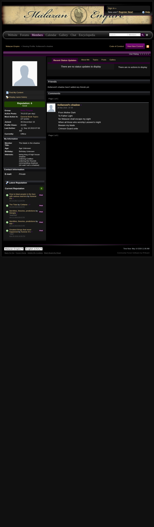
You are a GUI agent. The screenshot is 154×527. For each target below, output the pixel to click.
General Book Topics (29, 117)
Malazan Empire (12, 46)
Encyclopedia (87, 35)
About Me (85, 60)
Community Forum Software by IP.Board (133, 253)
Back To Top (9, 253)
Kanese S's (26, 232)
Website (12, 35)
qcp (10, 223)
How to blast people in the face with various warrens (22, 195)
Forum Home (21, 253)
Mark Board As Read (52, 253)
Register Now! (126, 12)
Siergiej (12, 213)
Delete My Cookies (35, 253)
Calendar (51, 35)
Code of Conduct (116, 46)
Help (146, 12)
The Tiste (13, 204)
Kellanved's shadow (69, 105)
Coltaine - (24, 204)
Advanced (147, 35)
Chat (73, 35)
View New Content (135, 46)
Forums (24, 35)
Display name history (16, 97)
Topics (95, 60)
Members (37, 35)
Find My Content (14, 92)
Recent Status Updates (64, 60)
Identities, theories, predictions (22, 211)
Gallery (63, 35)
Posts (103, 60)
